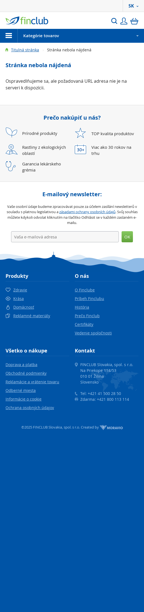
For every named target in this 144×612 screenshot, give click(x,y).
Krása (18, 298)
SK (133, 6)
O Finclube (85, 290)
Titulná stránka (25, 49)
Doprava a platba (21, 364)
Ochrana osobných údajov (30, 407)
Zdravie (20, 290)
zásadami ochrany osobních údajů (87, 211)
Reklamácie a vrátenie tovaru (32, 381)
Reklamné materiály (31, 315)
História (82, 307)
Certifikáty (84, 324)
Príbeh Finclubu (89, 298)
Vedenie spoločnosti (93, 333)
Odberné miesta (21, 390)
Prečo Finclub (87, 315)
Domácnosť (23, 307)
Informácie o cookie (24, 399)
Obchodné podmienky (26, 373)
